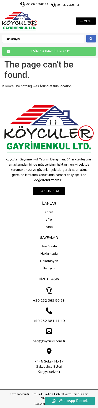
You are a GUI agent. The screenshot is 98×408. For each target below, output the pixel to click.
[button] (86, 21)
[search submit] (91, 38)
